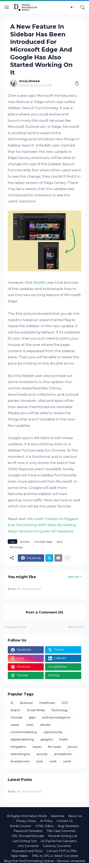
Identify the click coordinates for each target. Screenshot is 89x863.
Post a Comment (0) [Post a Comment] (44, 612)
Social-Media (36, 710)
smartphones (19, 761)
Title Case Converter (61, 831)
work (53, 761)
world (67, 761)
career (14, 725)
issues (37, 747)
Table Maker (19, 856)
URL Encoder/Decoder (28, 836)
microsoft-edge (43, 541)
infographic (18, 747)
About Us (75, 816)
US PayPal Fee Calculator (59, 841)
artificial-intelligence (56, 717)
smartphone (63, 754)
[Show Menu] (6, 7)
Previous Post (16, 627)
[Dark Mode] (72, 7)
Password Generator (28, 831)
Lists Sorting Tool (24, 841)
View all (73, 576)
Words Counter (20, 826)
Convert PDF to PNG (62, 851)
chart (29, 725)
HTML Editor (44, 826)
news (59, 541)
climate (45, 725)
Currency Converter (57, 846)
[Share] (75, 83)
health (63, 739)
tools (39, 761)
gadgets (47, 739)
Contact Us (65, 821)
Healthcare (47, 703)
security (41, 754)
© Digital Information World (27, 816)
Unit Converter (28, 846)
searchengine (20, 754)
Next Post (75, 627)
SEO (65, 703)
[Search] (82, 7)
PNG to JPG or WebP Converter (55, 856)
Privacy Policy (26, 821)
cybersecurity (52, 732)
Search (15, 710)
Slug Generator (68, 826)
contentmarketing (23, 732)
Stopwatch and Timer (27, 851)
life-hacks (54, 747)
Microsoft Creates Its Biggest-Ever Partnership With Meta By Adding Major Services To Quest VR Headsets (43, 525)
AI (12, 703)
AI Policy (46, 821)
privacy (73, 747)
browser (25, 541)
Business (26, 703)
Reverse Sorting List (62, 836)
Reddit (39, 282)
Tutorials (16, 717)
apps (32, 717)
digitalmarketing (22, 739)
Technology (16, 547)
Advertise (57, 816)
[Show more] (67, 558)
